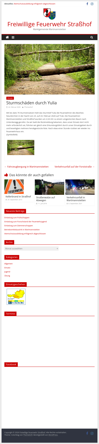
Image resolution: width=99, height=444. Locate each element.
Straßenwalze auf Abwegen (45, 199)
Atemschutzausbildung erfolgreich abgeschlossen (34, 3)
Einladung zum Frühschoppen (16, 217)
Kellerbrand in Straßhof (18, 196)
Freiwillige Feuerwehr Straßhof (49, 24)
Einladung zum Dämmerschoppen (18, 225)
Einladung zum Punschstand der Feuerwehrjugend (25, 221)
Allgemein (8, 263)
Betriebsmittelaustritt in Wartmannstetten (22, 229)
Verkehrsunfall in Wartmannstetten (76, 199)
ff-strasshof (28, 107)
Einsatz (10, 98)
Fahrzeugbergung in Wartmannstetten (26, 166)
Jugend (7, 271)
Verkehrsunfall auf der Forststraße (75, 166)
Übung (7, 275)
